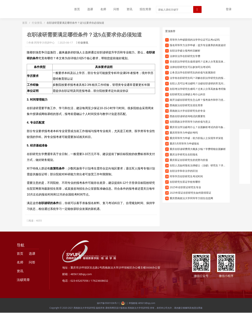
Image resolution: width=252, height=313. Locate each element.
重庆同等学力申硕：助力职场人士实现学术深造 (196, 138)
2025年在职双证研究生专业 (185, 187)
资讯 (129, 9)
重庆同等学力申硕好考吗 (184, 132)
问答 (116, 9)
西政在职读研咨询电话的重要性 (187, 116)
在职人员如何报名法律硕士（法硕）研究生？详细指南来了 (203, 165)
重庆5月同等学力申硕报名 (184, 143)
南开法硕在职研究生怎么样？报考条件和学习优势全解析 (201, 99)
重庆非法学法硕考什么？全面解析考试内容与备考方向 (200, 127)
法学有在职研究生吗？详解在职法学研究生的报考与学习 (201, 78)
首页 (77, 9)
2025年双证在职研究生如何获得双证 (190, 192)
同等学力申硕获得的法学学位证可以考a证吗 (195, 39)
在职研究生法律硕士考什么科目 (187, 94)
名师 (103, 9)
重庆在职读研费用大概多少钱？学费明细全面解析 (198, 149)
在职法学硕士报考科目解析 (185, 50)
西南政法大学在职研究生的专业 (187, 110)
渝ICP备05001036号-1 (108, 303)
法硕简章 (23, 279)
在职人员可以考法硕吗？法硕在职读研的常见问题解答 (200, 83)
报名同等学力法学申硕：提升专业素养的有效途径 (198, 45)
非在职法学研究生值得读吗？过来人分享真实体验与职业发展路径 (207, 61)
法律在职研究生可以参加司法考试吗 (190, 67)
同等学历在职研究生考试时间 (186, 176)
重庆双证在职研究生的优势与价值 (189, 160)
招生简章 (145, 9)
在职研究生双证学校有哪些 (185, 181)
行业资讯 (37, 22)
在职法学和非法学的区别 (184, 171)
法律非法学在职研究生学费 (185, 56)
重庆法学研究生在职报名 (184, 154)
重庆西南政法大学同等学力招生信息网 (191, 198)
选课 (90, 9)
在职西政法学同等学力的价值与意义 (190, 121)
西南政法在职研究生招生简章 (186, 105)
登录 (229, 9)
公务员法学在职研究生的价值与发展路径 (193, 72)
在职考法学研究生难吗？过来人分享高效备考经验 (198, 89)
